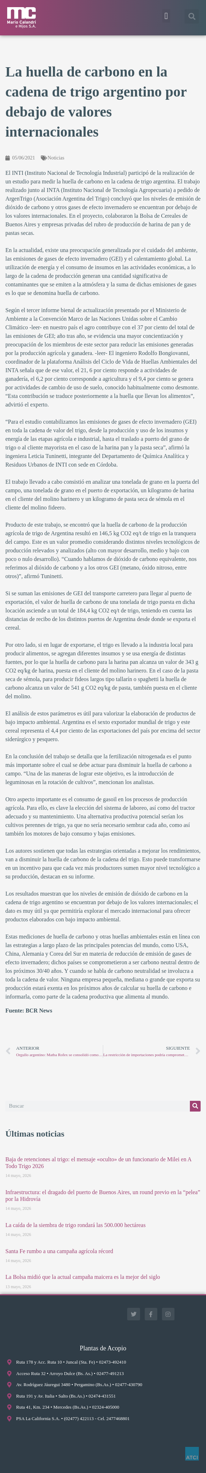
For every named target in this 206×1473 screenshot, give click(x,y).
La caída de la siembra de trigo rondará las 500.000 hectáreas (75, 1225)
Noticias (56, 158)
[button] (166, 16)
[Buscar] (195, 1106)
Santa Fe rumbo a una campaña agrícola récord (59, 1251)
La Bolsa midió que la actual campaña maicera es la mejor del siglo (82, 1277)
